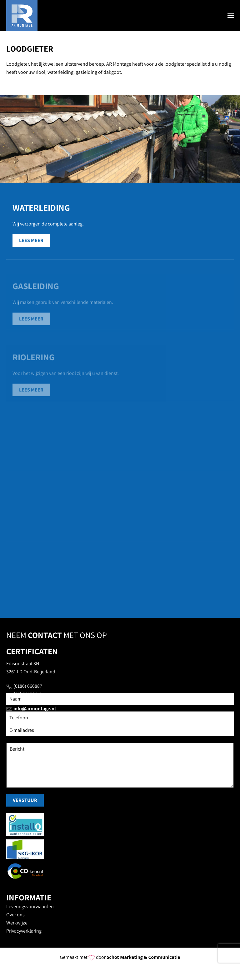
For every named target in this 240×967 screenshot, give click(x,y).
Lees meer (31, 240)
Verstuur (25, 800)
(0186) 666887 (27, 686)
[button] (231, 15)
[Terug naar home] (22, 15)
